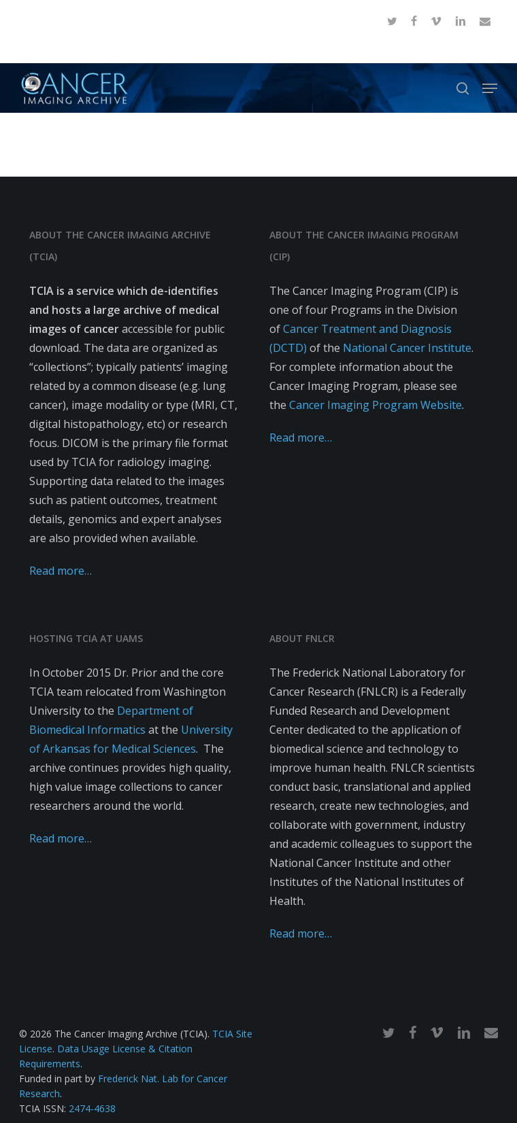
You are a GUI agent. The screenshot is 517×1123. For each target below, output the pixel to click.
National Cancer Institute (407, 347)
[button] (489, 88)
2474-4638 (92, 1108)
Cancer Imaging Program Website (375, 404)
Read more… (60, 570)
